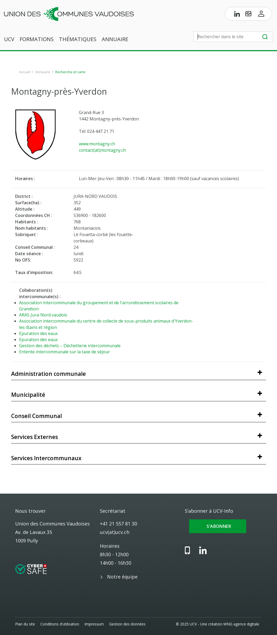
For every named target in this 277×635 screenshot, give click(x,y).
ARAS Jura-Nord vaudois (43, 315)
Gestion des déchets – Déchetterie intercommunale (70, 346)
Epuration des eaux (38, 333)
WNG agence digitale (241, 624)
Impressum (94, 624)
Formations (37, 39)
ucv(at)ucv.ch (114, 532)
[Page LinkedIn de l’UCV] (237, 15)
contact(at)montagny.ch (102, 150)
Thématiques (77, 39)
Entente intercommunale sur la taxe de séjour (64, 352)
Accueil (24, 71)
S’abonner (217, 526)
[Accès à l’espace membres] (261, 15)
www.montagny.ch (97, 144)
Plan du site (25, 624)
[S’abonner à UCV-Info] (248, 15)
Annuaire (115, 39)
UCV (9, 39)
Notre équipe (122, 576)
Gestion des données (127, 624)
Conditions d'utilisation (59, 624)
